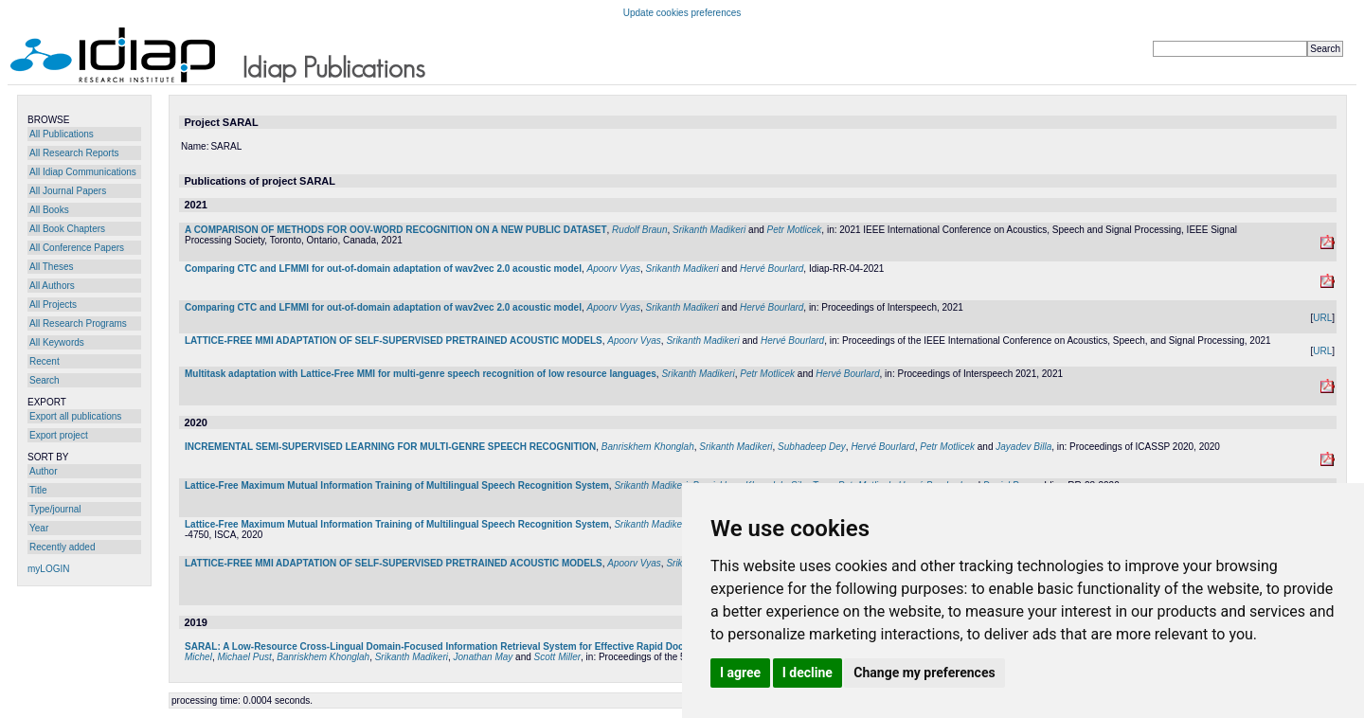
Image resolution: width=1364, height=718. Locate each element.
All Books (49, 210)
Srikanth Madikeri (709, 229)
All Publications (61, 134)
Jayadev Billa (1023, 446)
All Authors (52, 285)
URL (1322, 318)
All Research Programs (78, 323)
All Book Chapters (67, 229)
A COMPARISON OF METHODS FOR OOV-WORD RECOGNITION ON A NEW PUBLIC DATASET (396, 229)
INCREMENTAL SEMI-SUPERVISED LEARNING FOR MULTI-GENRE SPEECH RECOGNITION (390, 446)
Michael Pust (244, 657)
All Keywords (56, 342)
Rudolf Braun (639, 229)
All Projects (53, 304)
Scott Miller (557, 657)
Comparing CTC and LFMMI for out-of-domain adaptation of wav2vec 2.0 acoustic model (383, 268)
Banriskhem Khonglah (647, 446)
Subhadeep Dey (812, 446)
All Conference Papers (76, 247)
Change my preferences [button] (924, 672)
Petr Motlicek (794, 229)
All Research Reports (73, 153)
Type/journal (55, 509)
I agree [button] (740, 672)
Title (38, 490)
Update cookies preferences (682, 13)
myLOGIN (48, 569)
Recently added (62, 547)
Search (44, 380)
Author (43, 471)
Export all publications (75, 416)
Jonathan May (483, 657)
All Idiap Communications (82, 172)
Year (38, 528)
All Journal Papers (67, 191)
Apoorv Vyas (613, 268)
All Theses (51, 266)
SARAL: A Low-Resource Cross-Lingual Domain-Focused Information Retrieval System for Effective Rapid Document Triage (464, 646)
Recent (44, 361)
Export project (58, 435)
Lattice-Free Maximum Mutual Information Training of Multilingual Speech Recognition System (397, 485)
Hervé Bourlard (771, 268)
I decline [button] (807, 672)
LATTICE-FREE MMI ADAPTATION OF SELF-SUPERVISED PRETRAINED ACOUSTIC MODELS (393, 340)
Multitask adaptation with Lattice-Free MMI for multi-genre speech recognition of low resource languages (420, 373)
